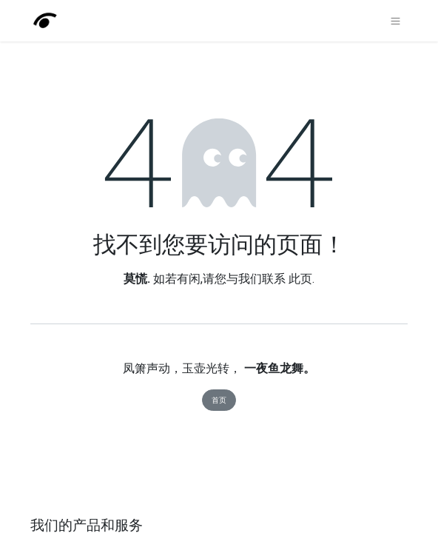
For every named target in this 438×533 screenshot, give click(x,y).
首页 (219, 400)
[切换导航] (395, 20)
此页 (300, 279)
